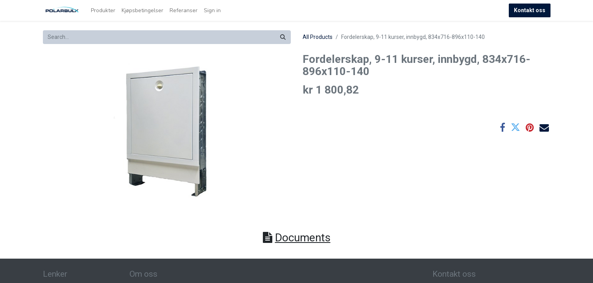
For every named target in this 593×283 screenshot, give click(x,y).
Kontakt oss (529, 10)
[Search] (283, 37)
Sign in (212, 10)
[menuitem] (103, 10)
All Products (318, 37)
